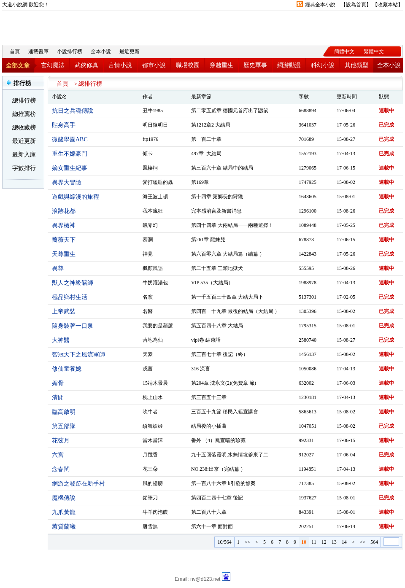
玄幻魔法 (53, 65)
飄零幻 (150, 225)
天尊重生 (64, 254)
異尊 (58, 268)
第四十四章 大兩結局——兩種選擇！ (232, 225)
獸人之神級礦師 (72, 283)
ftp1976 (150, 139)
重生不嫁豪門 (69, 154)
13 (334, 542)
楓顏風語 (153, 268)
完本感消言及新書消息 (216, 211)
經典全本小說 (320, 5)
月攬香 (150, 455)
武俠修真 (86, 65)
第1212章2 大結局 (210, 125)
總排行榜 (24, 100)
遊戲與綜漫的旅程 (75, 197)
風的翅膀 (153, 483)
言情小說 (120, 65)
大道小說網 (48, 25)
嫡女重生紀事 (69, 168)
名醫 (148, 311)
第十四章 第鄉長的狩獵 (217, 197)
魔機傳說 (64, 498)
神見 (148, 254)
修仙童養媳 (66, 369)
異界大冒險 (66, 182)
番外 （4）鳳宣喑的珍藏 (218, 440)
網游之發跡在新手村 (78, 483)
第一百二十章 (206, 139)
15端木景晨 (155, 383)
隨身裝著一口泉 (72, 326)
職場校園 (188, 65)
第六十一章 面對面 (212, 526)
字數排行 (24, 168)
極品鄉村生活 (69, 297)
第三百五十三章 (209, 397)
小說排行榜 (69, 51)
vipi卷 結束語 (206, 340)
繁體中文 (374, 51)
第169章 (200, 182)
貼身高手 (64, 125)
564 (374, 542)
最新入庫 (24, 154)
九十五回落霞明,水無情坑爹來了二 (229, 455)
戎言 (148, 369)
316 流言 (200, 369)
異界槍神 (64, 225)
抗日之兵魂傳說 (72, 111)
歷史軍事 (255, 65)
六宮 (58, 455)
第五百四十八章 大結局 (217, 326)
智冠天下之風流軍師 (78, 354)
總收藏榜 (24, 127)
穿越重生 (221, 65)
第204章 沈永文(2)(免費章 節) (223, 383)
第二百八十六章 (209, 512)
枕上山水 (153, 397)
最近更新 (129, 51)
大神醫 (61, 340)
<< (248, 542)
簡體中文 (344, 51)
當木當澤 (153, 440)
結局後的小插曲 (209, 426)
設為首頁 (356, 5)
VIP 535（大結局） (212, 283)
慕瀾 (148, 240)
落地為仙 (153, 340)
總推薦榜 (24, 114)
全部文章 (18, 65)
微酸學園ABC (70, 139)
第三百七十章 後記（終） (219, 354)
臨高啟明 (64, 412)
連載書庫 (38, 51)
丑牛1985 (153, 110)
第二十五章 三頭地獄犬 (217, 268)
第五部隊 (64, 426)
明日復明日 (155, 125)
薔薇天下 (64, 240)
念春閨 (61, 469)
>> (362, 542)
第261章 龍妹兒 (208, 240)
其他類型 (356, 65)
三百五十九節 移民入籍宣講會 (224, 412)
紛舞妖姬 (153, 426)
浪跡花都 (64, 211)
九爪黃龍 (64, 512)
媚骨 (58, 383)
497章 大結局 (206, 153)
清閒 (58, 397)
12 (324, 542)
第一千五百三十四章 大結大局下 (227, 297)
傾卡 (148, 153)
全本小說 (101, 51)
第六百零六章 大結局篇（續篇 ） (228, 254)
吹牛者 (150, 412)
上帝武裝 (64, 311)
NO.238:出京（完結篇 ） (218, 469)
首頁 (15, 51)
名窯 (148, 297)
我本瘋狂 (153, 211)
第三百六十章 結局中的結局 (222, 168)
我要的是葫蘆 (158, 326)
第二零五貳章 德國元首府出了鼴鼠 (229, 110)
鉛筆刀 (150, 498)
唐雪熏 (150, 526)
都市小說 (154, 65)
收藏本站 (388, 5)
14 (344, 542)
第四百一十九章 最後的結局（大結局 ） (235, 311)
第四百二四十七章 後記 (217, 498)
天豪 (148, 354)
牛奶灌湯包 (155, 283)
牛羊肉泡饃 (155, 512)
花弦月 (61, 440)
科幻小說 (323, 65)
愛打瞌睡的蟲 (158, 182)
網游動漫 (289, 65)
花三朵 (150, 469)
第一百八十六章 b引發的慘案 (223, 483)
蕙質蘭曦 (64, 526)
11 (313, 542)
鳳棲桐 (150, 168)
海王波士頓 (155, 197)
